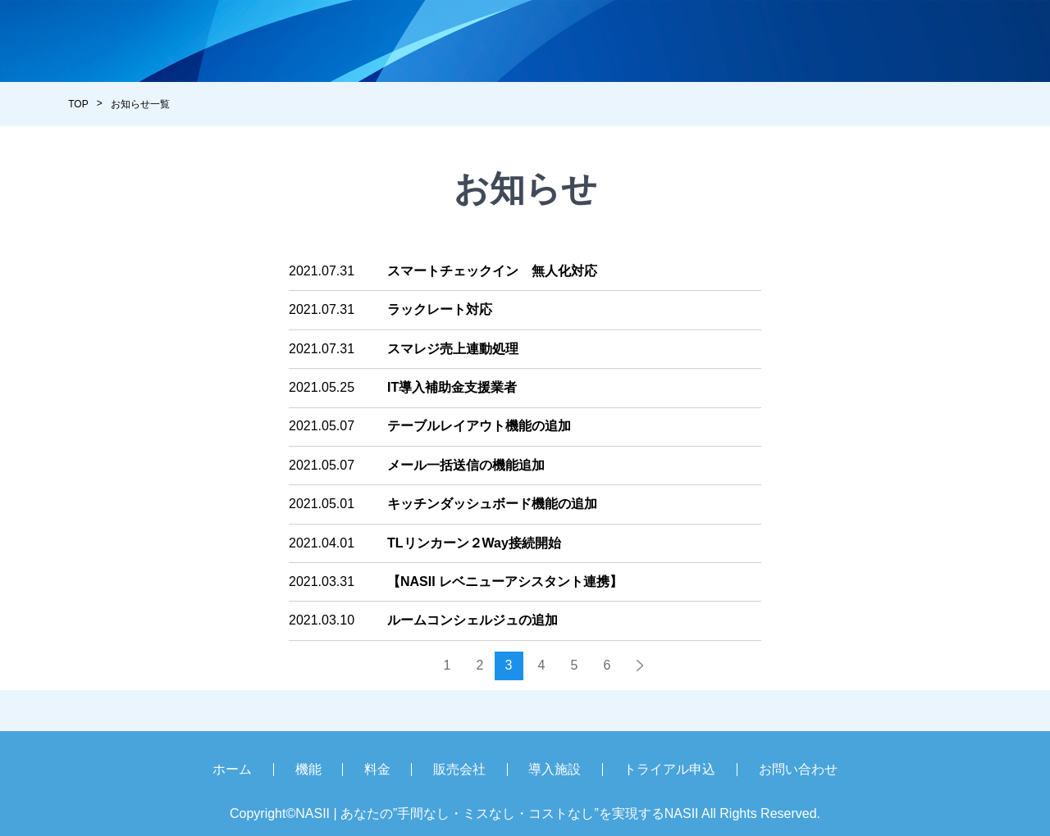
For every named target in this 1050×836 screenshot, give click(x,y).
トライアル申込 (669, 769)
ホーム (232, 769)
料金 (377, 769)
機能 (308, 769)
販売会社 (459, 769)
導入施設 (554, 769)
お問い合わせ (798, 769)
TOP (78, 104)
